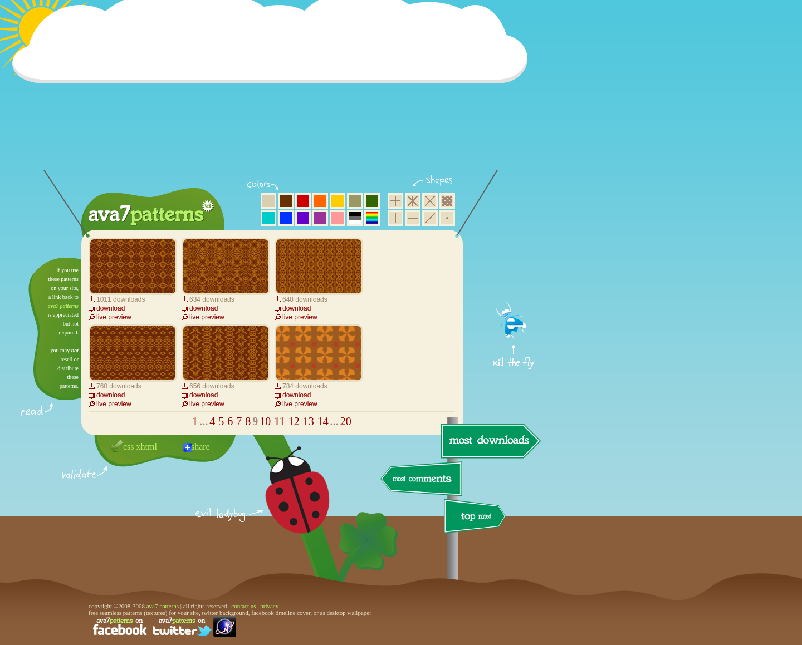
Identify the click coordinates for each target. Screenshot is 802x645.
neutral (355, 218)
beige (268, 201)
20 (345, 421)
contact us (243, 606)
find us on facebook (120, 626)
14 (323, 421)
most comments (422, 479)
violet (303, 218)
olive (355, 201)
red (303, 201)
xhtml (146, 446)
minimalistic (447, 218)
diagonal (430, 218)
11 (279, 421)
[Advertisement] (273, 92)
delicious (286, 502)
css (128, 446)
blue (286, 218)
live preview (113, 317)
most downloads (489, 440)
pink (337, 218)
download (110, 308)
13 (308, 421)
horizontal (412, 218)
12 (294, 421)
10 (265, 421)
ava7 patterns (63, 306)
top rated (477, 517)
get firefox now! (514, 262)
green (372, 201)
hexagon (412, 201)
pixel (447, 201)
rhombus (430, 201)
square (395, 201)
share (200, 446)
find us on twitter (182, 626)
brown (286, 201)
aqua (268, 218)
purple (320, 218)
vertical (395, 218)
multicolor (372, 218)
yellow (337, 201)
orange (320, 201)
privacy (269, 606)
